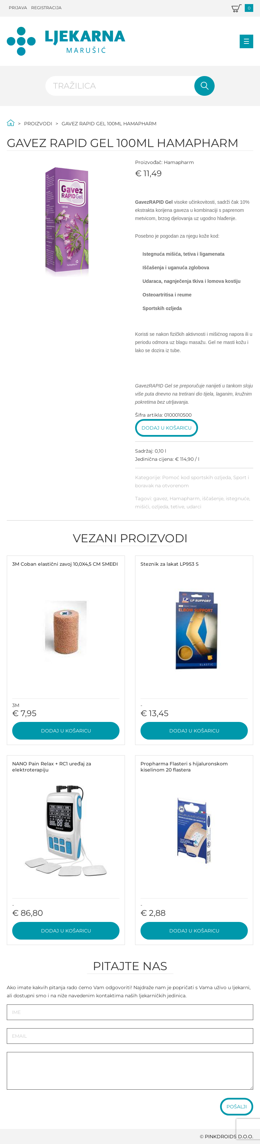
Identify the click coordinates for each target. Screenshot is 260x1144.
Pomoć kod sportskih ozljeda (196, 477)
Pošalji (236, 1107)
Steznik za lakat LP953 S (169, 564)
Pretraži (204, 86)
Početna (11, 123)
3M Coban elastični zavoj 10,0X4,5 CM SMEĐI (65, 564)
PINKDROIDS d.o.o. (229, 1136)
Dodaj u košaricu (167, 428)
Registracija (46, 7)
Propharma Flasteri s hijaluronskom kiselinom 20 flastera (184, 767)
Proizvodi (38, 124)
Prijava (18, 7)
